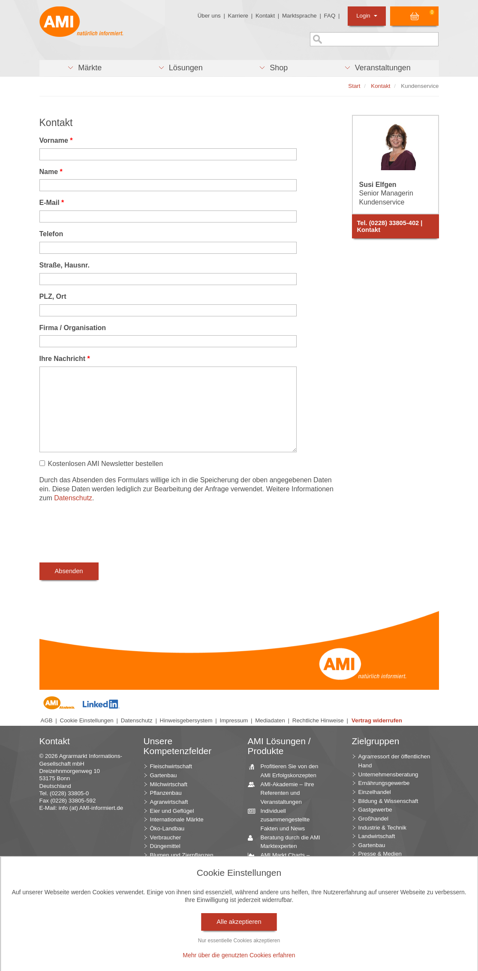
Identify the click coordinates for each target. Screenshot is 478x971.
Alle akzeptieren (238, 921)
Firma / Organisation (72, 327)
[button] (84, 68)
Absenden (69, 571)
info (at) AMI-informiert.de (91, 808)
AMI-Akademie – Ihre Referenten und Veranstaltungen (284, 792)
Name (51, 171)
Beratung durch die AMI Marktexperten (287, 841)
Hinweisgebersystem (186, 720)
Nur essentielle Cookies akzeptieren (239, 941)
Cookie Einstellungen (87, 720)
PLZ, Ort (52, 296)
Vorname (56, 140)
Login (366, 15)
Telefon (51, 233)
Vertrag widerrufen (377, 720)
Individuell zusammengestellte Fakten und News (282, 819)
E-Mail (51, 202)
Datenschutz (73, 498)
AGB (47, 720)
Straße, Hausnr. (64, 265)
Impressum (233, 720)
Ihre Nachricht (64, 358)
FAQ (330, 15)
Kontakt (265, 15)
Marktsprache (299, 15)
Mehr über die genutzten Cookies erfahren (239, 955)
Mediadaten (270, 720)
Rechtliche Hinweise (318, 720)
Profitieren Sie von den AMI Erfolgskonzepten (286, 770)
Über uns (209, 15)
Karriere (238, 15)
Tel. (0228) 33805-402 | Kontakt (390, 226)
